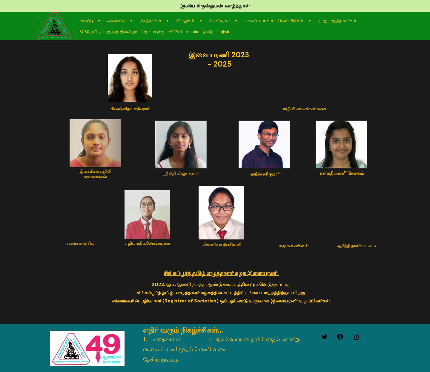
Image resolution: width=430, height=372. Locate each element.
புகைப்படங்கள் (258, 20)
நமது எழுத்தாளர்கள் (337, 20)
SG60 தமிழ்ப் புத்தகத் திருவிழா (108, 31)
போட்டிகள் (219, 20)
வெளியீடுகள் (290, 20)
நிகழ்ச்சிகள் (150, 20)
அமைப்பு (116, 20)
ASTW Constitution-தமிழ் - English (199, 31)
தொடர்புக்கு (153, 31)
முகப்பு (86, 20)
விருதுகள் (185, 20)
